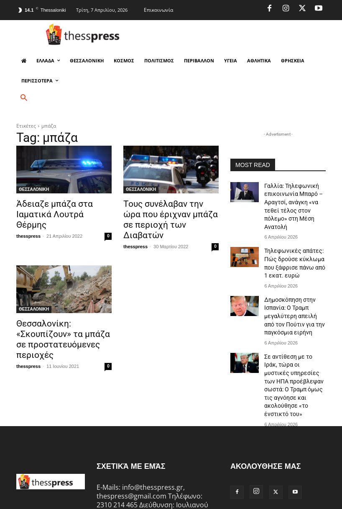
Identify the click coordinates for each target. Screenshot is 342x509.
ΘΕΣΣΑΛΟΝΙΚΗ (34, 189)
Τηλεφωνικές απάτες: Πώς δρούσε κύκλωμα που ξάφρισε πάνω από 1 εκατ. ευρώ (294, 247)
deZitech (130, 501)
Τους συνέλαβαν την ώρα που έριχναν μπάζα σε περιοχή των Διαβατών (170, 212)
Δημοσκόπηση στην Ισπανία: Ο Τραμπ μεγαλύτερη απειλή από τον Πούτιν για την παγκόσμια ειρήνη (291, 294)
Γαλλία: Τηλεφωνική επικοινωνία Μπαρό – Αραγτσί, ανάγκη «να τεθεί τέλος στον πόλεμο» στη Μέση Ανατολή (294, 199)
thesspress (28, 223)
